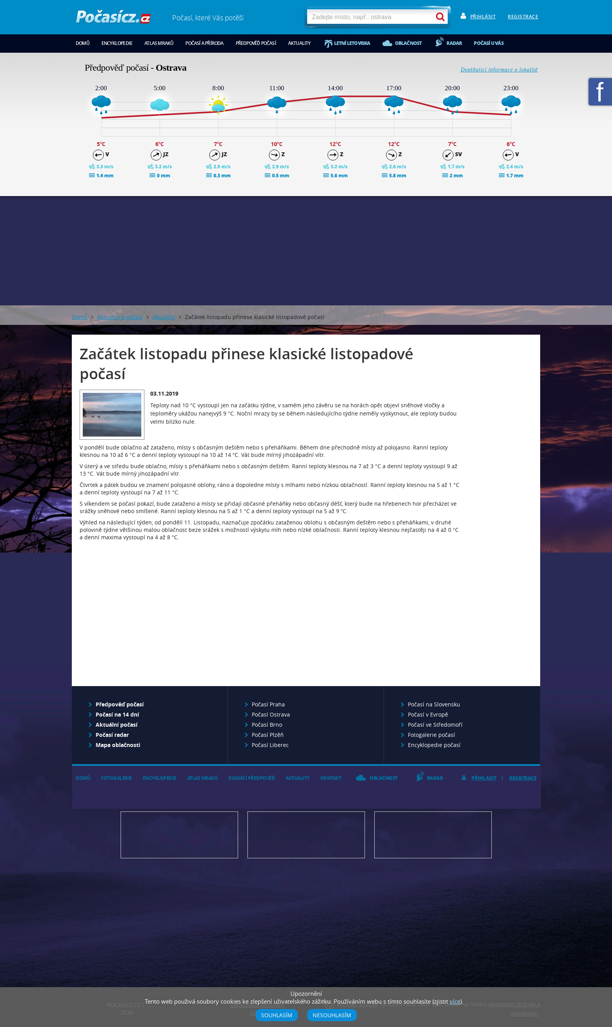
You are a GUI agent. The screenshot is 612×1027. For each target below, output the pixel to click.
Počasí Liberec (270, 745)
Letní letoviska (352, 43)
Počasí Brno (267, 724)
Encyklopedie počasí (434, 745)
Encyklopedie (116, 43)
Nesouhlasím (332, 1015)
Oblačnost (408, 43)
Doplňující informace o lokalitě (499, 70)
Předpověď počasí (256, 43)
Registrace (523, 16)
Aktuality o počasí (120, 317)
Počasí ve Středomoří (435, 724)
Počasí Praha (268, 704)
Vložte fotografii (433, 834)
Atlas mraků (158, 43)
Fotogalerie (116, 778)
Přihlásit (483, 16)
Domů (82, 43)
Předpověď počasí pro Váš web (179, 834)
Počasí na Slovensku (434, 704)
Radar (454, 43)
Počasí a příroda (204, 43)
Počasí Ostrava (271, 714)
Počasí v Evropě (428, 714)
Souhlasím (276, 1015)
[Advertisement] (306, 250)
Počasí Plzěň (268, 734)
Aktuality (299, 43)
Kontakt (331, 778)
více (455, 1001)
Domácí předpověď (251, 778)
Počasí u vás (488, 43)
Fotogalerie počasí (431, 734)
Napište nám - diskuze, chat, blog (306, 834)
